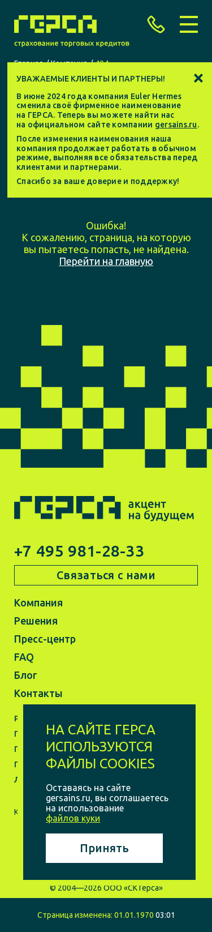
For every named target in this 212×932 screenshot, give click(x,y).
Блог (25, 675)
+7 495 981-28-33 (79, 550)
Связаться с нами (106, 575)
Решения (36, 620)
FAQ (24, 656)
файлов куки (73, 818)
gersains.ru (176, 124)
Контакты (38, 693)
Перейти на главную (106, 261)
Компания (38, 602)
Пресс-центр (45, 638)
